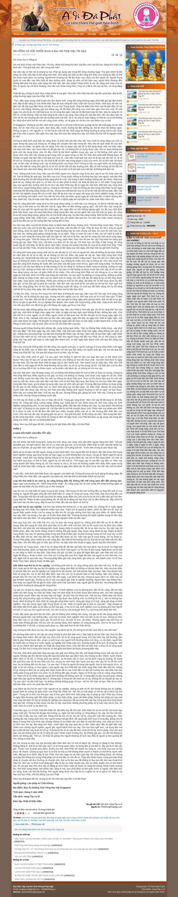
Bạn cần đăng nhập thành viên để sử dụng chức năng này (39, 829)
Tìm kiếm (91, 34)
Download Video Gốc (72, 34)
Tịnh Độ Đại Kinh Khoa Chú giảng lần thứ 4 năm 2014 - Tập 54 (150, 134)
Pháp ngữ (33, 34)
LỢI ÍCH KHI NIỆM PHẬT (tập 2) (28, 868)
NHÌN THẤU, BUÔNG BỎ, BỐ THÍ (29, 879)
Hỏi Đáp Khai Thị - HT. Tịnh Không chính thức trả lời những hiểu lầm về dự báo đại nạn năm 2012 (56, 849)
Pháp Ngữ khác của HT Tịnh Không (43, 45)
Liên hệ (103, 34)
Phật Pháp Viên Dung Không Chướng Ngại (33, 845)
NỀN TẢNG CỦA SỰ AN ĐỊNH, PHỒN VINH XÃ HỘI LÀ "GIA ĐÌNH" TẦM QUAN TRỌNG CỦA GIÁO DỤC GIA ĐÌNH (64, 839)
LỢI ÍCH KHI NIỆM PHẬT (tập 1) (28, 872)
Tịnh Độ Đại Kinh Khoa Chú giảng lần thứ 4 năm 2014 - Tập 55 (150, 120)
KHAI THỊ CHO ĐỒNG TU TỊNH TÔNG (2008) (34, 864)
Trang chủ (19, 34)
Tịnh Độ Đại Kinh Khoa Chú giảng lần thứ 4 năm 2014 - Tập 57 (150, 93)
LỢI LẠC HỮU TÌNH (23, 856)
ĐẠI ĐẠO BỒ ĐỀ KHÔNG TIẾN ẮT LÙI (31, 853)
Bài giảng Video (50, 34)
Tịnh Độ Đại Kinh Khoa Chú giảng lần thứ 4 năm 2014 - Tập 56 (150, 107)
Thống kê (115, 34)
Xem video (133, 101)
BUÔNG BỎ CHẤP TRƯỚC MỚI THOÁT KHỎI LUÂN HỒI (39, 875)
